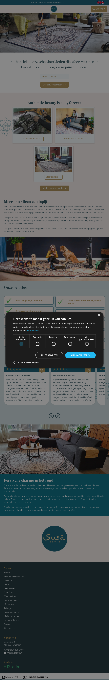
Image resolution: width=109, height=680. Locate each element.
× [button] (99, 315)
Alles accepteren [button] (80, 355)
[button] (26, 362)
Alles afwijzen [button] (49, 355)
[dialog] (54, 340)
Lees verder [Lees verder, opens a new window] (33, 330)
